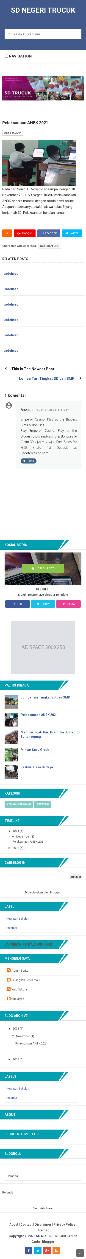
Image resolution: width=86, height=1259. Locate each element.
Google (24, 233)
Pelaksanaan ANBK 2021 (39, 715)
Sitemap (43, 1230)
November (23, 836)
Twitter (72, 233)
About (13, 1224)
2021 (16, 831)
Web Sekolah (19, 989)
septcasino (48, 436)
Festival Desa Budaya (37, 767)
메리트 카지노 (45, 442)
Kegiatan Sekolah (19, 804)
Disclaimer (43, 1224)
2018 (16, 848)
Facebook (49, 233)
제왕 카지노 (31, 447)
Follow (42, 604)
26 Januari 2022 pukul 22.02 (52, 410)
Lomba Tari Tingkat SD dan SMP (47, 378)
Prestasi (42, 804)
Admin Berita (19, 970)
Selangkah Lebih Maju (25, 980)
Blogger (55, 892)
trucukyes (17, 999)
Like (17, 604)
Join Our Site (43, 568)
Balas (30, 461)
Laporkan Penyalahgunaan (28, 944)
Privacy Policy (64, 1224)
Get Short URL (49, 246)
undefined (11, 273)
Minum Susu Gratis (35, 750)
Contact (26, 1224)
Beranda (12, 1176)
